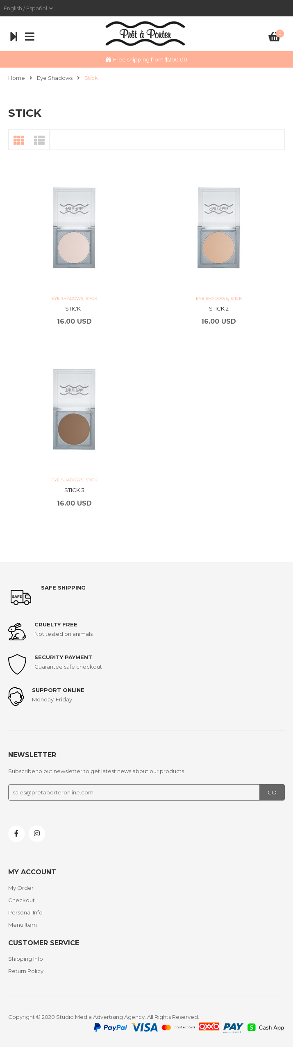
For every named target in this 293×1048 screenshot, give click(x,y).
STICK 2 (219, 308)
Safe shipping (63, 587)
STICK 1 (74, 308)
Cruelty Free (55, 624)
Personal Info (25, 912)
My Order (21, 888)
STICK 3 (74, 490)
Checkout (21, 900)
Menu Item (22, 924)
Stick (91, 298)
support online (58, 690)
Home (16, 78)
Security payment (63, 657)
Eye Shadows (55, 78)
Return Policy (25, 971)
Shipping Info (25, 958)
